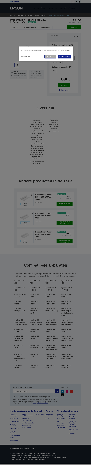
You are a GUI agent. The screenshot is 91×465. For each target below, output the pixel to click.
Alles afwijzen (50, 56)
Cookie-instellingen (25, 56)
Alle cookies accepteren (64, 56)
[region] (46, 53)
